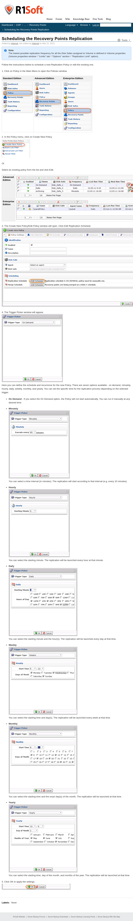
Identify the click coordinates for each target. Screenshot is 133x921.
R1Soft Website (19, 917)
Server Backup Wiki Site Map (108, 917)
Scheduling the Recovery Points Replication (47, 38)
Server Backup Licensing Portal (83, 917)
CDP (18, 25)
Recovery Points (37, 25)
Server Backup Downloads (58, 917)
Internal (14, 43)
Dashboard (7, 25)
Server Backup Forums (36, 917)
